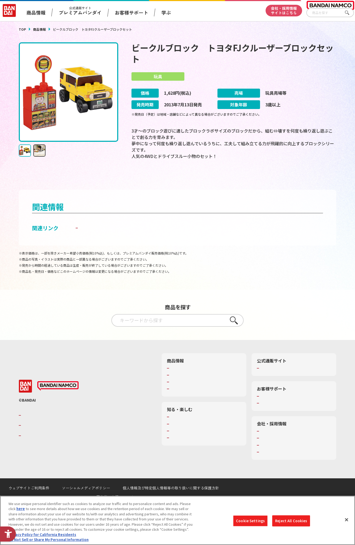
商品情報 (39, 29)
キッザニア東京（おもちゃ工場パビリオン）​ (205, 445)
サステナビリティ (274, 459)
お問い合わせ (271, 466)
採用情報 (267, 452)
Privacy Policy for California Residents (42, 535)
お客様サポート (131, 12)
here (20, 510)
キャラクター (181, 396)
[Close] (346, 521)
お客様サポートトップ (278, 410)
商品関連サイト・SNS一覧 (191, 403)
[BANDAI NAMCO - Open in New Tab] (58, 400)
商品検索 (177, 382)
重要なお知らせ (273, 417)
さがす (350, 13)
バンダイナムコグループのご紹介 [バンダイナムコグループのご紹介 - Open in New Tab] (54, 429)
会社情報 (267, 445)
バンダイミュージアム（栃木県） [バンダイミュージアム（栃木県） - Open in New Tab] (196, 452)
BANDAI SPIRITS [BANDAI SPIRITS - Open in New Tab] (38, 450)
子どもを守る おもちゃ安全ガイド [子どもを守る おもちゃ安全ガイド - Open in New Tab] (119, 242)
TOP (22, 29)
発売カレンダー (183, 389)
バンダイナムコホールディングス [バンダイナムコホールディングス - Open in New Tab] (54, 440)
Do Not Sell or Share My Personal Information (48, 541)
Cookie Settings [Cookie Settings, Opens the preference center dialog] (250, 522)
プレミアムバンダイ (276, 382)
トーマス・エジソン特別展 (191, 438)
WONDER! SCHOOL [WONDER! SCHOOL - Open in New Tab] (185, 431)
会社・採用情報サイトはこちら (284, 10)
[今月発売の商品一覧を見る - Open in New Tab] (182, 179)
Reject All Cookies (291, 522)
